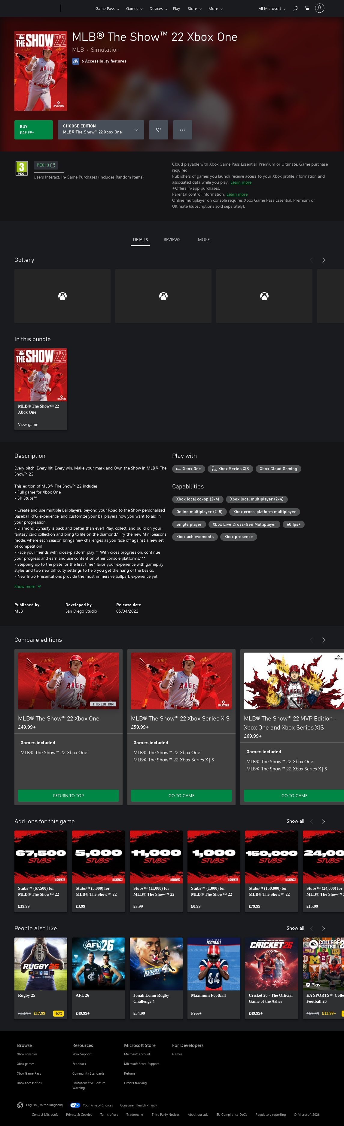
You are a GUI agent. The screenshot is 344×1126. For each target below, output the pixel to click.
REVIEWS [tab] (172, 239)
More (213, 8)
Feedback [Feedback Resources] (79, 1064)
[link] (40, 389)
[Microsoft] (37, 8)
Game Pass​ (105, 8)
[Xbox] (77, 8)
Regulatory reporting (270, 1114)
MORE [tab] (204, 239)
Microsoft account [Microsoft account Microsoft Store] (137, 1054)
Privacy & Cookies (79, 1114)
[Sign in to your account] (319, 8)
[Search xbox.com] (295, 7)
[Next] (324, 260)
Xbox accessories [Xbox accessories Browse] (29, 1083)
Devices (156, 8)
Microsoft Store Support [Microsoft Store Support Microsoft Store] (141, 1064)
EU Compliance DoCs (231, 1114)
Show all (295, 821)
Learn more (240, 182)
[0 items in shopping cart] (307, 8)
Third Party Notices (166, 1114)
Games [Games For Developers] (177, 1054)
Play (176, 8)
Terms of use (109, 1114)
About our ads (198, 1114)
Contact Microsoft (45, 1114)
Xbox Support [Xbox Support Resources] (82, 1054)
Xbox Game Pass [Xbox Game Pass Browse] (29, 1073)
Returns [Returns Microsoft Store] (129, 1073)
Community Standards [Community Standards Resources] (88, 1073)
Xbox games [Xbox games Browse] (26, 1064)
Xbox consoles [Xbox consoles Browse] (27, 1054)
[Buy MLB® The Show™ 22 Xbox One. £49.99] (33, 129)
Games (132, 8)
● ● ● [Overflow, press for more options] (183, 129)
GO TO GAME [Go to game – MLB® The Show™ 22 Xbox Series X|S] (181, 795)
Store (192, 8)
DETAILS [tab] (140, 239)
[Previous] (312, 260)
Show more (27, 586)
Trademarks (135, 1114)
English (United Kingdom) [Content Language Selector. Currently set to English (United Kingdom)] (44, 1105)
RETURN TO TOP (68, 795)
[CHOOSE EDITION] (101, 129)
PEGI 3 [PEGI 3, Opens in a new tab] (46, 165)
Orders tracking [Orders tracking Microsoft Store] (135, 1083)
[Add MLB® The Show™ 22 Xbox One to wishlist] (158, 129)
